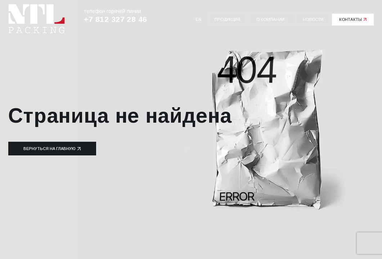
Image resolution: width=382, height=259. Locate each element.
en (198, 19)
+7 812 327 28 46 (115, 19)
